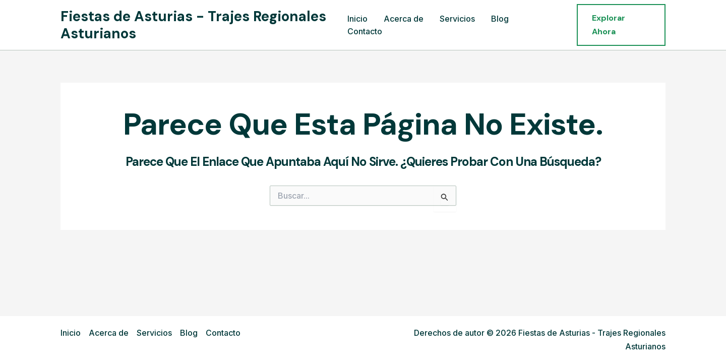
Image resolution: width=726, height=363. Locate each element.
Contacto (364, 31)
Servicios (457, 19)
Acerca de (404, 19)
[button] (621, 25)
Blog (500, 19)
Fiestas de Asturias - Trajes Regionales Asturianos (193, 25)
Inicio (357, 19)
